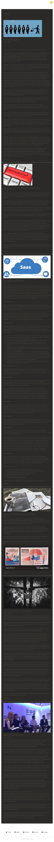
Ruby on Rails (23, 343)
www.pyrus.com (13, 289)
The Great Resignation (11, 40)
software (7, 331)
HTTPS (25, 351)
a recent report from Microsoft (17, 64)
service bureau (34, 308)
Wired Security (16, 741)
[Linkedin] (17, 832)
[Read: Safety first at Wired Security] (27, 717)
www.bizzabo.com (32, 297)
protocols (20, 361)
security (24, 353)
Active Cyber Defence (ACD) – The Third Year (20, 622)
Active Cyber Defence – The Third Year (17, 611)
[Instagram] (45, 832)
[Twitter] (8, 832)
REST (27, 361)
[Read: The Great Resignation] (22, 28)
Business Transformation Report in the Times (19, 514)
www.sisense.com (12, 287)
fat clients (13, 339)
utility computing (18, 310)
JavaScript (40, 340)
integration (14, 361)
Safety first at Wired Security (13, 735)
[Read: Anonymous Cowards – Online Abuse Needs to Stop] (17, 174)
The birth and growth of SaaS (13, 281)
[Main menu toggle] (51, 2)
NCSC (6, 625)
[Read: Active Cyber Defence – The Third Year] (27, 592)
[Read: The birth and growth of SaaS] (27, 266)
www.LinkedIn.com (32, 287)
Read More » (6, 159)
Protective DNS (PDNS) (14, 624)
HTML (36, 340)
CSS (44, 340)
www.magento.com (38, 421)
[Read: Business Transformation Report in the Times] (27, 499)
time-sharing (9, 310)
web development (22, 342)
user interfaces (33, 335)
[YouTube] (26, 832)
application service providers (19, 314)
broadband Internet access (38, 347)
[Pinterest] (35, 832)
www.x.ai (44, 289)
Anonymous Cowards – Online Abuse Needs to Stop (21, 188)
